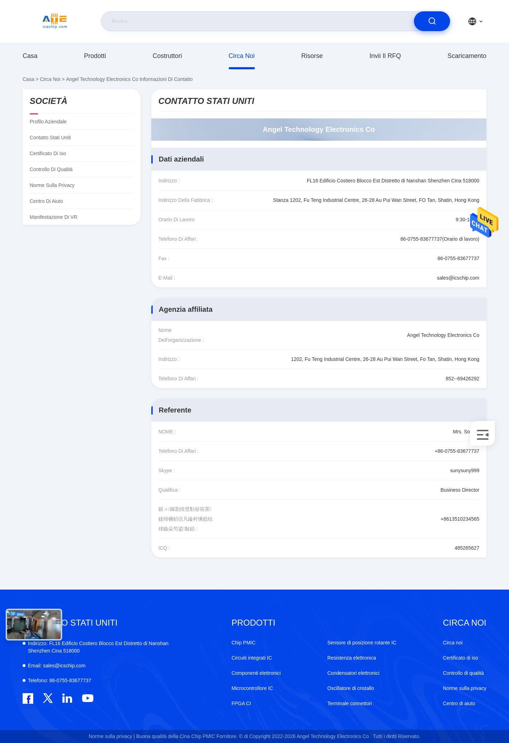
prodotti (95, 55)
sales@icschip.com (458, 278)
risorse (312, 55)
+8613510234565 (460, 519)
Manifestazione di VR (53, 217)
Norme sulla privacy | (112, 736)
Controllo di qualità (51, 169)
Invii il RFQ (385, 55)
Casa (30, 55)
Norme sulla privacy (52, 185)
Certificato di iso (48, 153)
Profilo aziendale (48, 121)
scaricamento (466, 55)
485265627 (467, 548)
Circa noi (242, 55)
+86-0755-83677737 (456, 451)
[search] (432, 21)
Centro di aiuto (46, 201)
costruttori (167, 55)
